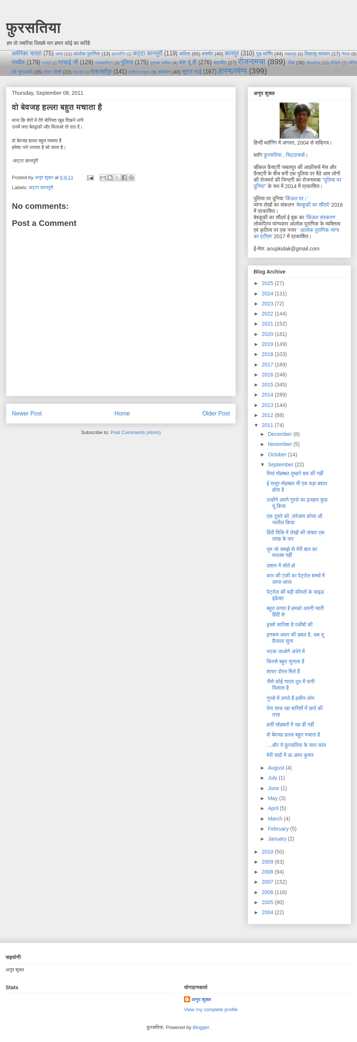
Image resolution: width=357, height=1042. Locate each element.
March (276, 819)
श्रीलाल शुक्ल (139, 71)
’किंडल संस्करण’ (320, 217)
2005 (268, 902)
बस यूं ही (187, 62)
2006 (268, 892)
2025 (268, 283)
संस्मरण (164, 72)
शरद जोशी (53, 72)
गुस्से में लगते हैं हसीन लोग (290, 698)
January (278, 839)
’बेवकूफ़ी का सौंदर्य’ (313, 205)
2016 (268, 375)
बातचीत (219, 62)
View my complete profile (211, 1009)
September (281, 464)
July (273, 778)
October (278, 454)
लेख (291, 62)
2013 (268, 405)
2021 (268, 324)
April (274, 808)
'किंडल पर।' (296, 198)
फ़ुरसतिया (33, 27)
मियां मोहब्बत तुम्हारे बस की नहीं (295, 473)
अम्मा (59, 53)
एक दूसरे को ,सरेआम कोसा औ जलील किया (294, 519)
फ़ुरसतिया (273, 155)
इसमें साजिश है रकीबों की (289, 625)
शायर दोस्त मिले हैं (283, 671)
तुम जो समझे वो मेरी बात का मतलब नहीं (292, 552)
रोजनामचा (251, 61)
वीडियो (336, 62)
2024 (268, 294)
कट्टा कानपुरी (147, 53)
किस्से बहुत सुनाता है (285, 661)
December (280, 434)
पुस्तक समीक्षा (160, 62)
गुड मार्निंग (264, 53)
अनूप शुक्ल (201, 999)
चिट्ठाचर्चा (295, 155)
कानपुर (232, 53)
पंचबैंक (18, 62)
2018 (268, 354)
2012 (268, 415)
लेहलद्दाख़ (313, 62)
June (274, 788)
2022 (268, 314)
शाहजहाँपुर (101, 71)
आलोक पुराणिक (86, 53)
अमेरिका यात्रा (27, 53)
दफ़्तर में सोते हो (281, 566)
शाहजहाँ (78, 72)
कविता (184, 53)
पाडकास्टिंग (104, 62)
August (276, 768)
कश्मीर (207, 53)
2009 (268, 862)
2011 (268, 425)
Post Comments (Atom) (135, 432)
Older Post (216, 413)
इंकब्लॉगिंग (119, 54)
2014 (268, 395)
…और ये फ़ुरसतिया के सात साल (296, 745)
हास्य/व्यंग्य (232, 71)
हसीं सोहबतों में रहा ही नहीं (290, 725)
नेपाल (345, 53)
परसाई (46, 63)
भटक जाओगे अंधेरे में (286, 651)
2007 (268, 882)
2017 (268, 365)
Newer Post (27, 413)
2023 (268, 304)
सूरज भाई (192, 71)
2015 (268, 385)
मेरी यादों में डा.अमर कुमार (290, 755)
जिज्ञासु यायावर (317, 53)
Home (122, 413)
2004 (268, 912)
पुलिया (127, 62)
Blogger (201, 1027)
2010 (268, 852)
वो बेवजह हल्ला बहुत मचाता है (293, 735)
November (280, 444)
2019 (268, 344)
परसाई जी (68, 62)
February (279, 829)
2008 (268, 872)
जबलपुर (290, 53)
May (273, 798)
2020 (268, 334)
